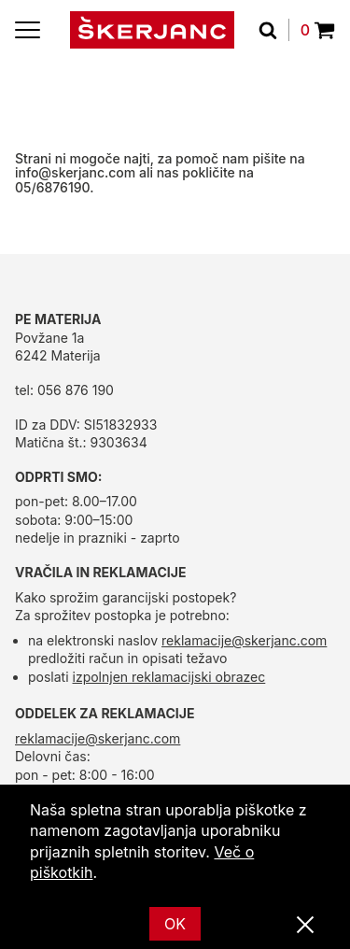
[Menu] (27, 30)
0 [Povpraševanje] (318, 30)
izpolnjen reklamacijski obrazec (169, 677)
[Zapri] (305, 926)
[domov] (152, 30)
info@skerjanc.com (75, 172)
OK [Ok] (175, 923)
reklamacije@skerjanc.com (244, 640)
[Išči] (274, 30)
